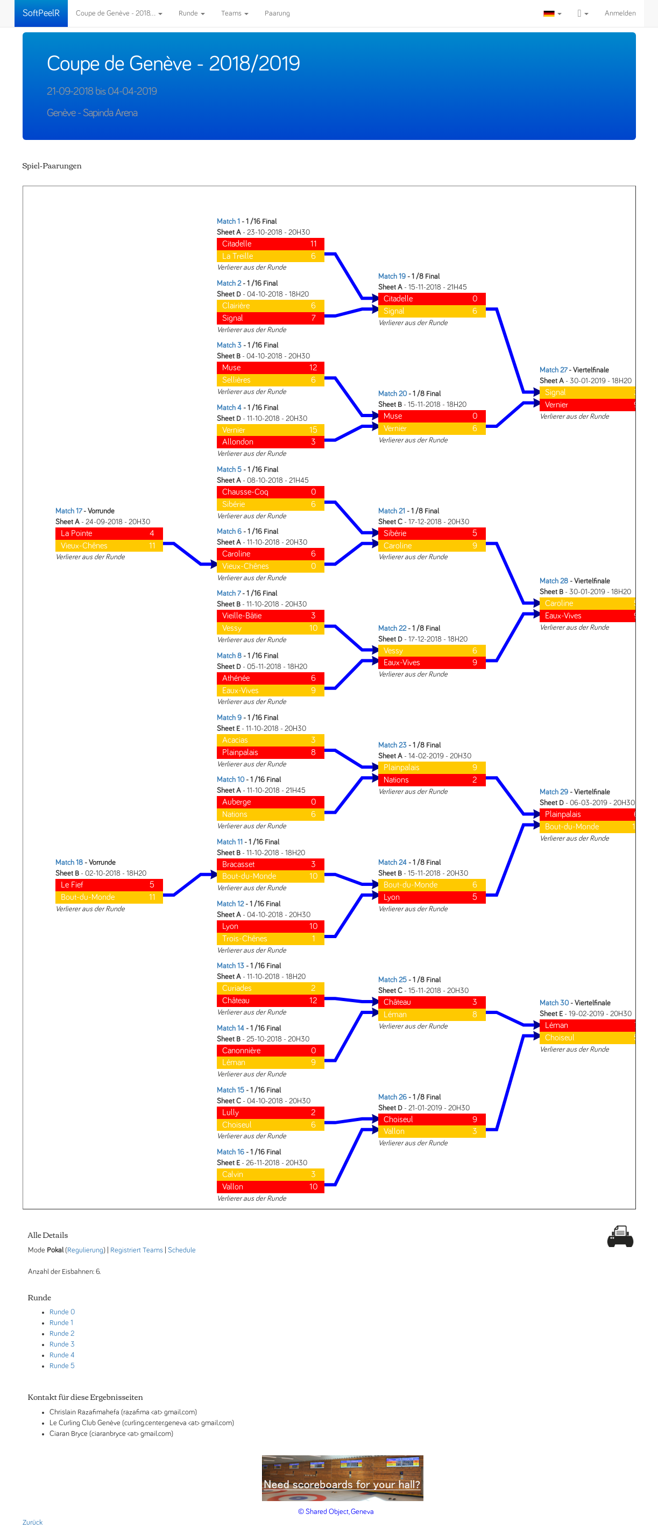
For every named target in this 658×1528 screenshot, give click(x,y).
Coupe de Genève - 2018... (119, 13)
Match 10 (230, 780)
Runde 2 (61, 1333)
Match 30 (554, 1003)
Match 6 (229, 532)
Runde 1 (61, 1323)
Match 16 (230, 1152)
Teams (235, 13)
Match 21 (391, 511)
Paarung (277, 13)
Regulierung (85, 1250)
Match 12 (230, 904)
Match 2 (229, 283)
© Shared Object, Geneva (336, 1512)
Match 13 (230, 966)
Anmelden (620, 13)
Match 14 (230, 1028)
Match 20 (392, 394)
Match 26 (392, 1097)
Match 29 (554, 792)
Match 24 (392, 863)
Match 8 (229, 656)
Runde (192, 13)
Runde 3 (62, 1344)
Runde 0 (62, 1312)
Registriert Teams (136, 1250)
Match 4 (229, 408)
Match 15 (230, 1090)
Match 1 (228, 222)
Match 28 (554, 581)
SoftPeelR (41, 13)
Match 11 (230, 842)
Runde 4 (62, 1355)
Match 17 (68, 511)
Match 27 (553, 370)
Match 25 (392, 980)
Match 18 (69, 863)
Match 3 (229, 345)
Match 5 (229, 470)
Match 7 (228, 593)
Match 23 (392, 745)
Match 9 (229, 718)
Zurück (33, 1522)
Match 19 (392, 276)
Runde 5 (62, 1366)
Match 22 (392, 628)
